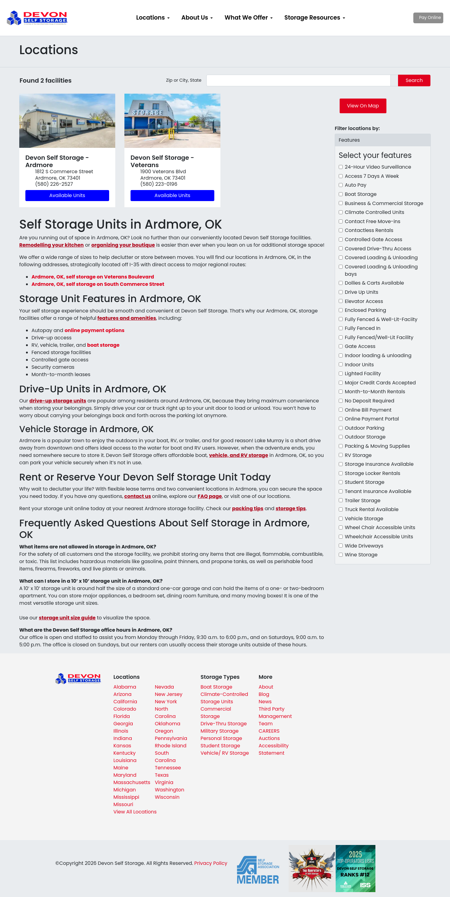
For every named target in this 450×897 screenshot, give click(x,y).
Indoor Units (359, 364)
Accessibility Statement (274, 749)
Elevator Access (364, 301)
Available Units (67, 195)
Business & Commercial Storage (384, 203)
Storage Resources (312, 17)
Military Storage (219, 730)
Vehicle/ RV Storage (225, 753)
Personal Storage (221, 738)
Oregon (164, 730)
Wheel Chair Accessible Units (380, 527)
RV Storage (358, 455)
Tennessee (168, 767)
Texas (162, 775)
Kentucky (124, 753)
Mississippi (126, 797)
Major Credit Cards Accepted (380, 382)
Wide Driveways (364, 545)
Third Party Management (275, 712)
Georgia (123, 723)
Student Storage (365, 482)
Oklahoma (167, 723)
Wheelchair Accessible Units (379, 536)
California (125, 701)
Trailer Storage (362, 500)
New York (166, 701)
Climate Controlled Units (374, 212)
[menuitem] (152, 18)
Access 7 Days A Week (372, 176)
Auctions (269, 738)
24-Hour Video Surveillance (378, 166)
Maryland (124, 775)
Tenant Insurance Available (378, 491)
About (266, 686)
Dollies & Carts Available (374, 282)
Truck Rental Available (372, 509)
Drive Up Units (361, 292)
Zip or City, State (183, 80)
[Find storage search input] (298, 80)
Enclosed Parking (365, 310)
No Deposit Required (369, 400)
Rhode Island (170, 745)
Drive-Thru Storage (224, 723)
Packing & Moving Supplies (377, 446)
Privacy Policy (210, 863)
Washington (169, 789)
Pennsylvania (171, 738)
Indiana (122, 738)
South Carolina (165, 756)
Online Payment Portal (372, 418)
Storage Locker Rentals (372, 473)
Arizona (122, 694)
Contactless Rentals (369, 230)
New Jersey (169, 694)
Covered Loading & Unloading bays (381, 270)
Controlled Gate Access (373, 239)
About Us (194, 17)
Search (414, 80)
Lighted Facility (363, 373)
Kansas (122, 745)
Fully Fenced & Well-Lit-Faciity (381, 319)
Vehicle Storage (364, 518)
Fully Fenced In (363, 328)
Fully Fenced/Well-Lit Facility (379, 337)
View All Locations (135, 811)
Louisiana (125, 760)
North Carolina (165, 712)
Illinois (120, 730)
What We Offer (246, 17)
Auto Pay (355, 185)
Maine (120, 767)
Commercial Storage (216, 712)
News (265, 701)
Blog (264, 694)
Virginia (164, 782)
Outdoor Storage (365, 436)
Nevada (164, 686)
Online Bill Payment (368, 409)
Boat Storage (361, 194)
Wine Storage (361, 554)
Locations (150, 17)
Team (266, 723)
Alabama (124, 686)
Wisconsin (167, 797)
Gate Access (360, 346)
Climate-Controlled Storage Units (224, 698)
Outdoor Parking (364, 428)
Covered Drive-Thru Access (378, 248)
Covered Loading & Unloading (381, 257)
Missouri (123, 804)
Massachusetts (131, 782)
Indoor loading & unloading (378, 355)
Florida (121, 716)
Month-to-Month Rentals (375, 391)
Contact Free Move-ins (372, 221)
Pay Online (416, 18)
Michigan (124, 789)
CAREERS (269, 730)
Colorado (124, 708)
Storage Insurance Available (379, 464)
